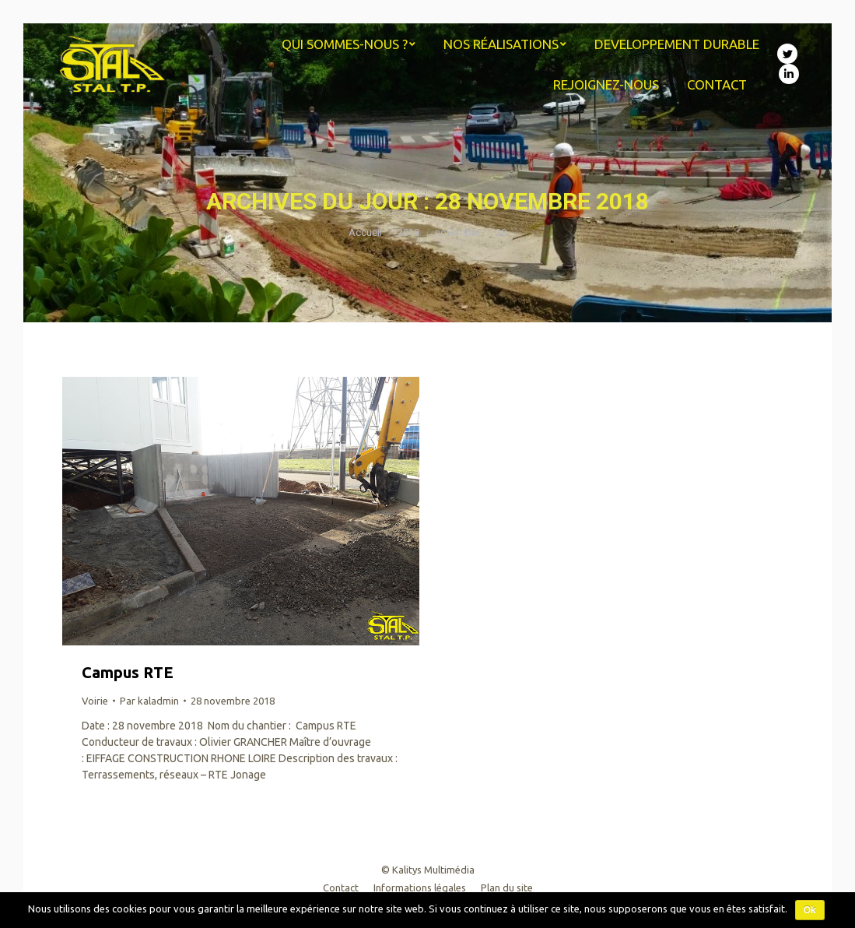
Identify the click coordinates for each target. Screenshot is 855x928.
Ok (810, 910)
